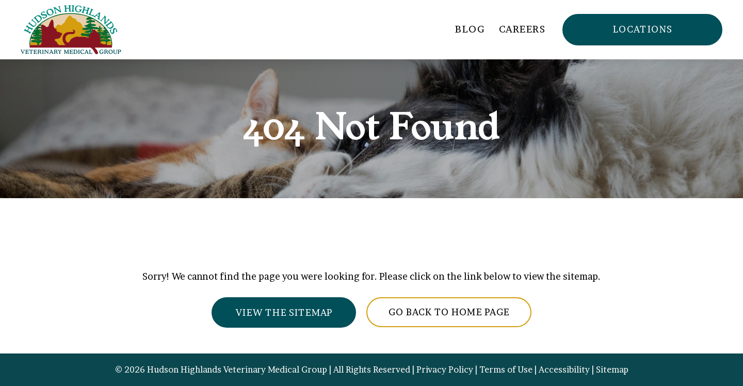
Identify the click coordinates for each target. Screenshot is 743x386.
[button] (642, 29)
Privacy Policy (444, 369)
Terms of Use (505, 369)
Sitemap (612, 369)
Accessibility (564, 369)
